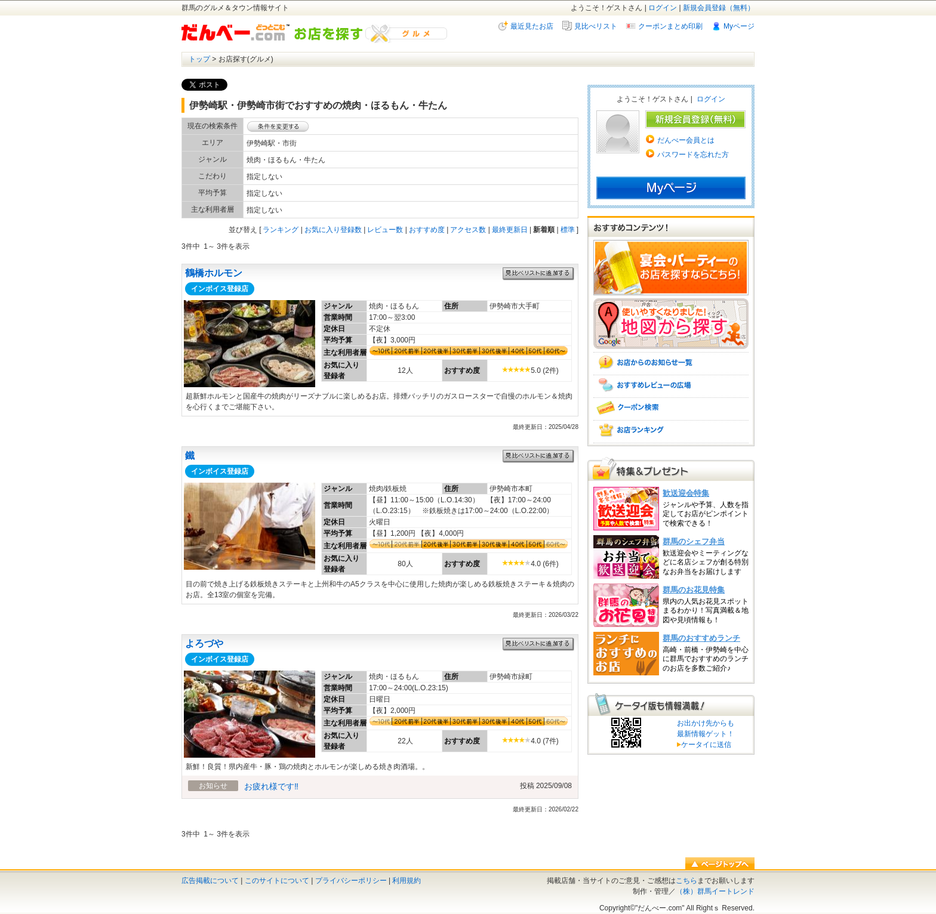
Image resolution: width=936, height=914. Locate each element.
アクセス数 (468, 230)
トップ (199, 59)
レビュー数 (385, 230)
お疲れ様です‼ (271, 786)
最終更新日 (510, 230)
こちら (686, 880)
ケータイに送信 (704, 744)
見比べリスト (595, 26)
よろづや (204, 643)
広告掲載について (210, 880)
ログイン (662, 8)
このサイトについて (277, 880)
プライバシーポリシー (351, 880)
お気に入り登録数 (333, 230)
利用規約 (406, 880)
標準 (568, 230)
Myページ (739, 26)
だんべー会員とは (686, 140)
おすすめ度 (427, 230)
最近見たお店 (531, 26)
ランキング (280, 230)
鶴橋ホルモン (213, 273)
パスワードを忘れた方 (693, 154)
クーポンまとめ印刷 (670, 26)
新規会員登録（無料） (719, 8)
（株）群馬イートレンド (715, 891)
